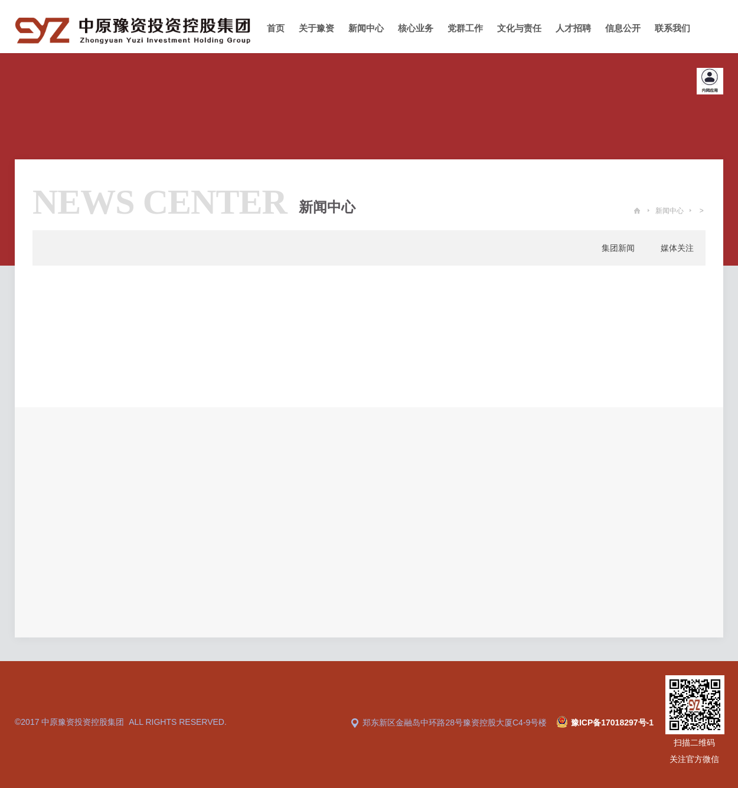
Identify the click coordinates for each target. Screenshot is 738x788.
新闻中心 (669, 211)
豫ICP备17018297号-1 (612, 722)
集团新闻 (618, 248)
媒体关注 (677, 248)
